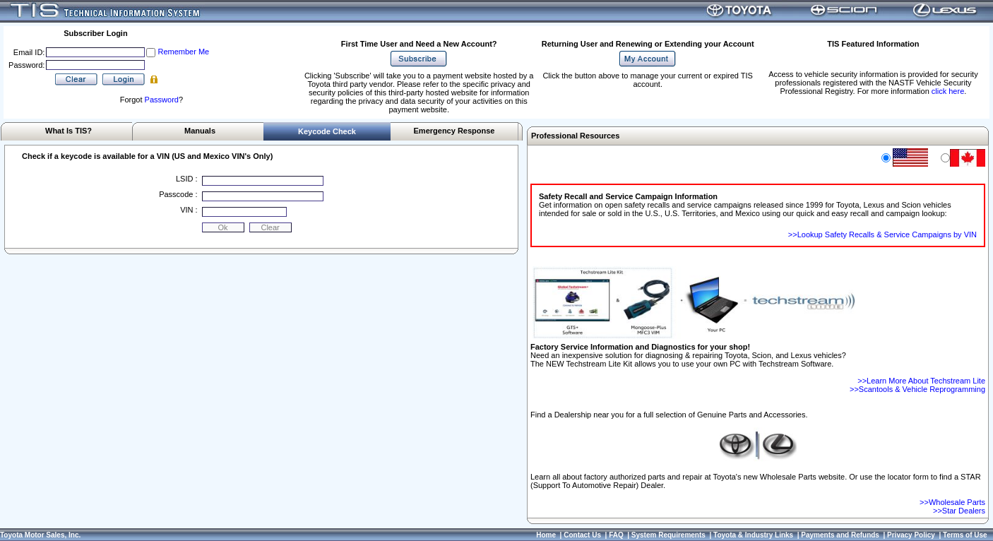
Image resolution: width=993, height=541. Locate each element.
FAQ (616, 535)
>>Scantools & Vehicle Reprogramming (917, 389)
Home (546, 535)
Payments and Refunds (840, 535)
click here (948, 91)
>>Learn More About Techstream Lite (921, 380)
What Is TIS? (68, 130)
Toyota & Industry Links (753, 535)
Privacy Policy (911, 535)
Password (162, 99)
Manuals (199, 130)
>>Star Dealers (959, 510)
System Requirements (668, 535)
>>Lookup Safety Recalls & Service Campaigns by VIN (882, 234)
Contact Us (582, 535)
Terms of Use (965, 535)
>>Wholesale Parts (952, 502)
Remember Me (183, 51)
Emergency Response (454, 130)
